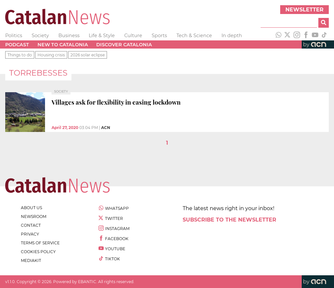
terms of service (40, 242)
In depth (231, 35)
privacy (30, 234)
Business (69, 35)
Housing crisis (51, 54)
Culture (133, 35)
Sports (159, 35)
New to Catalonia (63, 45)
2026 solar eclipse (87, 54)
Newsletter (304, 10)
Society (40, 35)
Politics (13, 35)
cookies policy (38, 251)
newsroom (33, 216)
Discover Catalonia (124, 45)
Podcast (17, 45)
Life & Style (102, 35)
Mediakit (31, 260)
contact (31, 225)
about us (31, 207)
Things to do (20, 54)
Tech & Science (194, 35)
